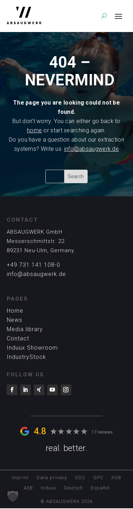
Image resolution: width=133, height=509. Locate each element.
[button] (13, 496)
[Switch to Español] (100, 489)
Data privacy (52, 477)
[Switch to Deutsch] (73, 489)
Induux (48, 488)
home (34, 130)
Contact (18, 338)
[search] (104, 15)
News (14, 320)
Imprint (20, 477)
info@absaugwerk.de (91, 148)
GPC (98, 477)
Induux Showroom (32, 347)
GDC (80, 477)
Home (15, 310)
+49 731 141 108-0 (33, 264)
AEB (28, 488)
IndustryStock (26, 357)
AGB (116, 477)
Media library (25, 329)
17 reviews (102, 432)
